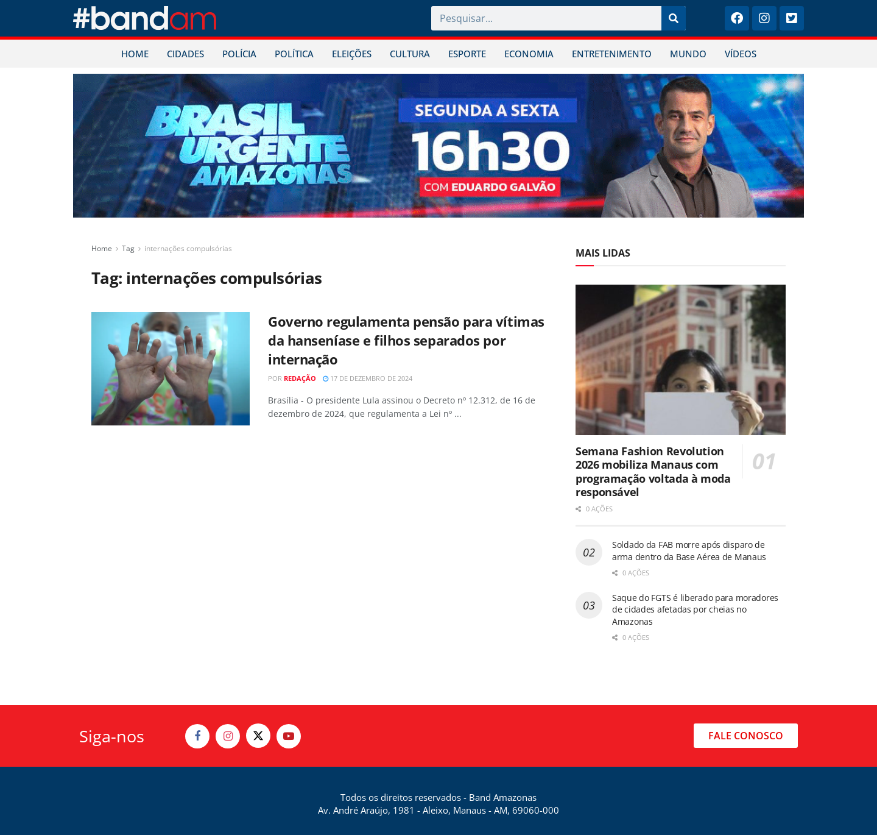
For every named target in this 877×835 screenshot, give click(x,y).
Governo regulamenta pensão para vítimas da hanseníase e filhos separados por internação (406, 340)
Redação (300, 378)
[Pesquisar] (673, 18)
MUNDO (688, 54)
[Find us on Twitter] (258, 735)
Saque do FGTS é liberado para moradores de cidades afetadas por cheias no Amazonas (695, 609)
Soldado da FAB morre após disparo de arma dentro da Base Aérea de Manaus (689, 551)
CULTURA (410, 54)
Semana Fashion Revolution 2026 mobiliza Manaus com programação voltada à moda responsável (653, 472)
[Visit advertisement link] (438, 146)
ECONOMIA (529, 54)
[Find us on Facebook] (197, 736)
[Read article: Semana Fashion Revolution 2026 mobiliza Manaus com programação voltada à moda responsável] (681, 360)
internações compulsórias (188, 248)
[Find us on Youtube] (288, 736)
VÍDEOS (740, 54)
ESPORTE (467, 54)
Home (101, 248)
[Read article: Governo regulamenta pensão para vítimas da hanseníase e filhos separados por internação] (170, 368)
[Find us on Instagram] (228, 736)
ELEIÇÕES (352, 54)
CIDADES (185, 54)
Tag (128, 248)
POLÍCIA (239, 54)
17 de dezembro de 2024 (367, 378)
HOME (135, 54)
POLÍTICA (294, 54)
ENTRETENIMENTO (612, 54)
